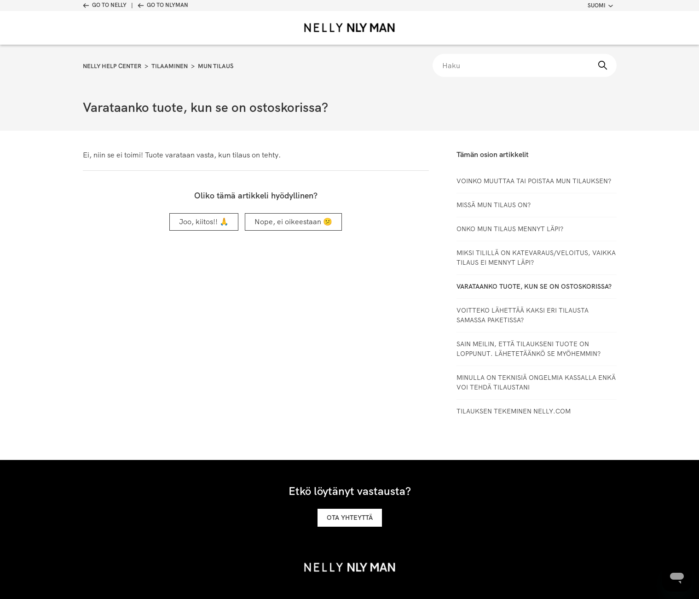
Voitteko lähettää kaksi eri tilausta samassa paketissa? (522, 315)
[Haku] (525, 65)
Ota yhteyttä (350, 517)
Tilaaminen (169, 66)
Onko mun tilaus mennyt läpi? (509, 229)
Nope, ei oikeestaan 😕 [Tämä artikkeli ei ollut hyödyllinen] (293, 222)
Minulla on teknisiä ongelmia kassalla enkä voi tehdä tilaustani (536, 382)
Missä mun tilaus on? (493, 205)
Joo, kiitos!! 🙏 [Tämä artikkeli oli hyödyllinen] (204, 222)
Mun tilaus (215, 66)
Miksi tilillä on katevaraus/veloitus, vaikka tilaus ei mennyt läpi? (536, 258)
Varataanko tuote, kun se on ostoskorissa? (534, 286)
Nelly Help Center (112, 66)
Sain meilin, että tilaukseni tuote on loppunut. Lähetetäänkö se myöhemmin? (528, 349)
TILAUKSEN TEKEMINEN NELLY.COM (513, 411)
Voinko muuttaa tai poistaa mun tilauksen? (533, 181)
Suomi (600, 5)
